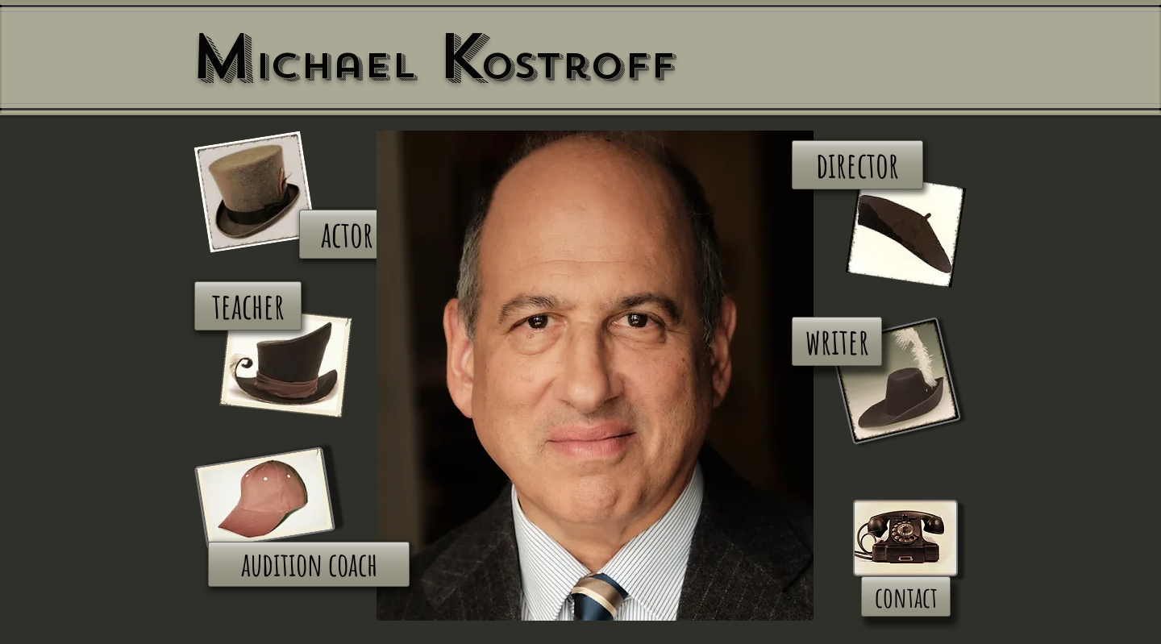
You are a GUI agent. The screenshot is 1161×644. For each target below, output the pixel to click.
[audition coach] (309, 564)
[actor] (346, 234)
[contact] (906, 596)
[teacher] (248, 305)
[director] (857, 164)
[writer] (837, 341)
